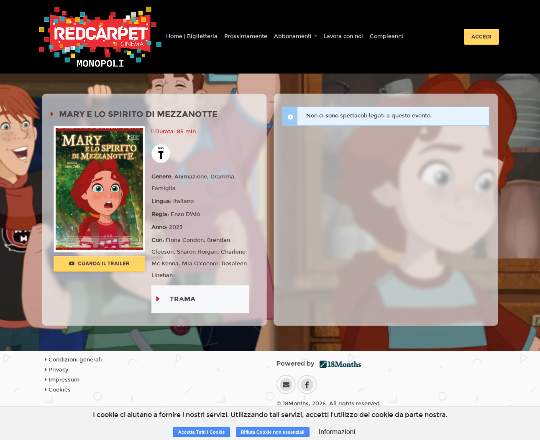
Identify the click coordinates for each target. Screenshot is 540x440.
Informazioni (337, 431)
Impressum (62, 379)
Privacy (56, 369)
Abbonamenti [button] (293, 36)
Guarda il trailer (99, 264)
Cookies (58, 390)
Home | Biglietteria (192, 36)
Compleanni (386, 36)
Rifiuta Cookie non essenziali (273, 432)
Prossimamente (245, 36)
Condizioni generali (73, 359)
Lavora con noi (343, 36)
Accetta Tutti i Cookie (201, 432)
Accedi (481, 37)
